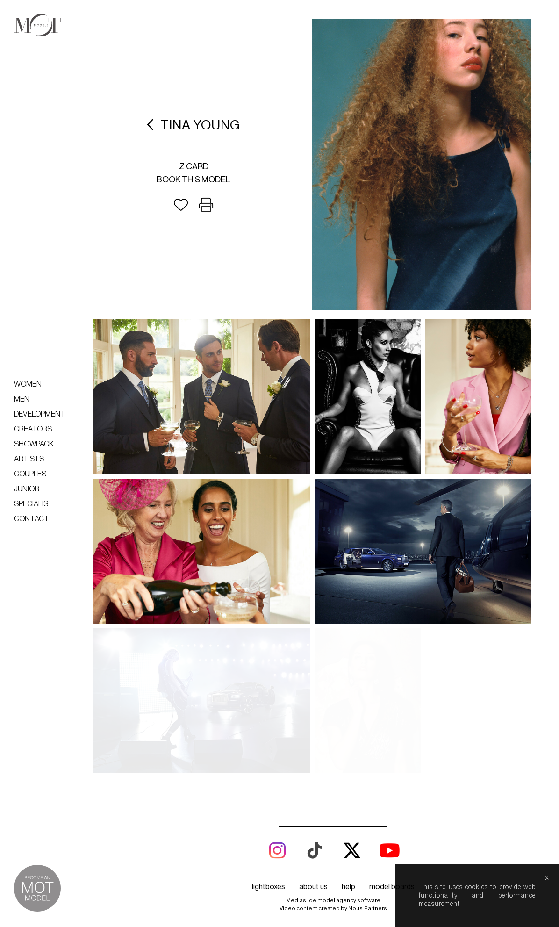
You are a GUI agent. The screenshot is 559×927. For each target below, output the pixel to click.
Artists (29, 459)
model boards (392, 742)
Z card (193, 166)
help (348, 742)
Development (39, 414)
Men (21, 399)
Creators (33, 429)
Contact (31, 519)
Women (28, 384)
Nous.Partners (367, 764)
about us (313, 742)
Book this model (193, 179)
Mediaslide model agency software (333, 756)
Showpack (34, 444)
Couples (30, 474)
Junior (26, 489)
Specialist (33, 504)
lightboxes (268, 742)
